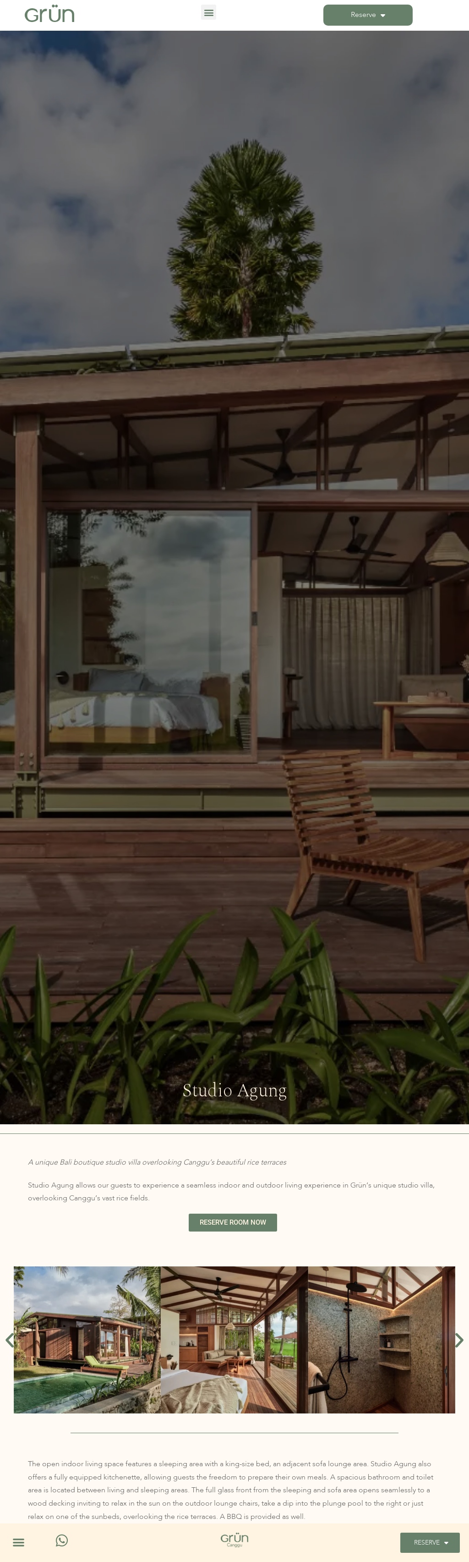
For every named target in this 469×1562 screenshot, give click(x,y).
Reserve (368, 15)
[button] (208, 12)
